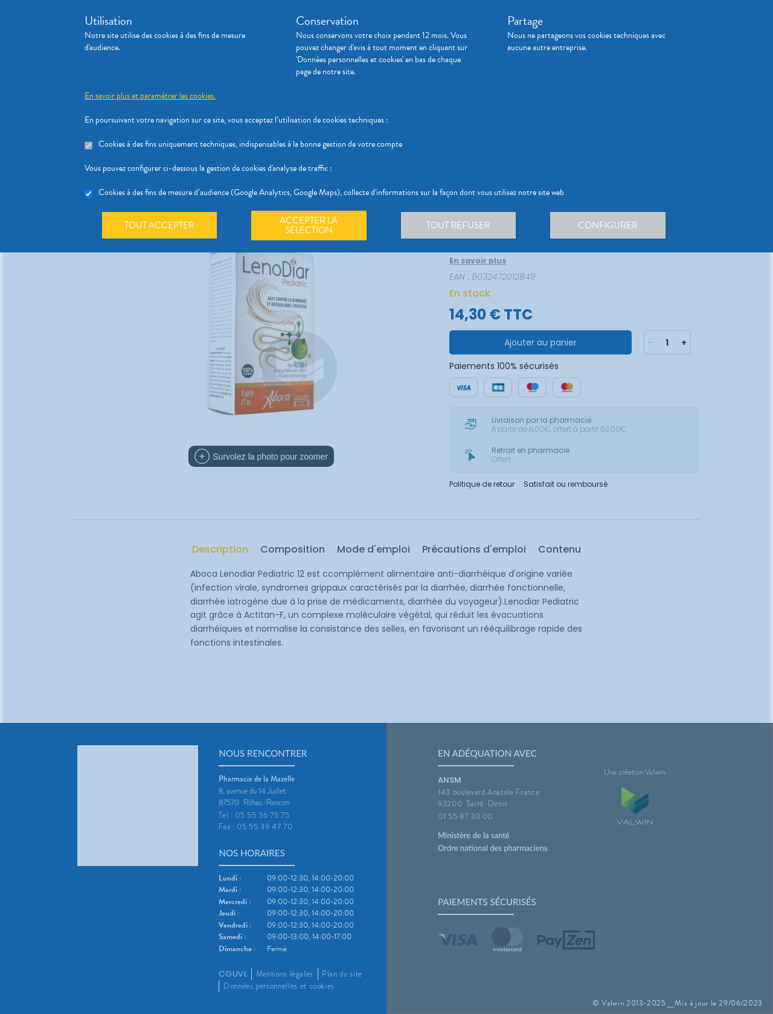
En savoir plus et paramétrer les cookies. (150, 96)
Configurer (613, 226)
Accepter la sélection (311, 226)
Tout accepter (160, 226)
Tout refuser (462, 226)
